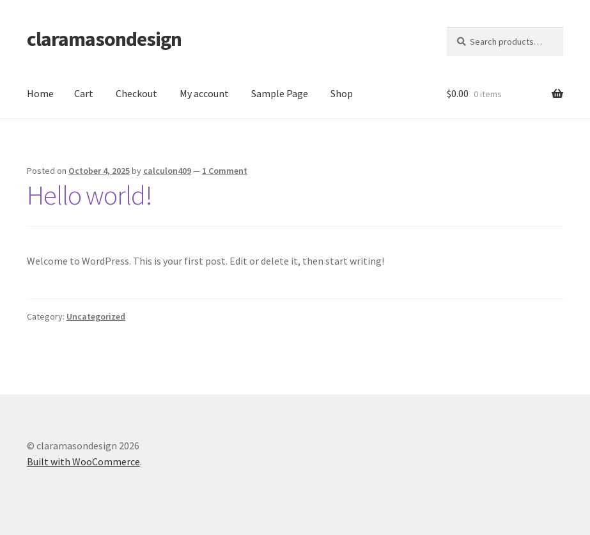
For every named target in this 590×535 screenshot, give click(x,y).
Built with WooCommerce (83, 461)
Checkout (136, 93)
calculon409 (167, 170)
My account (204, 93)
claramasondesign (104, 39)
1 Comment (224, 170)
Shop (341, 93)
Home (40, 93)
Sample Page (279, 93)
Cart (83, 93)
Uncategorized (95, 316)
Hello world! (89, 195)
